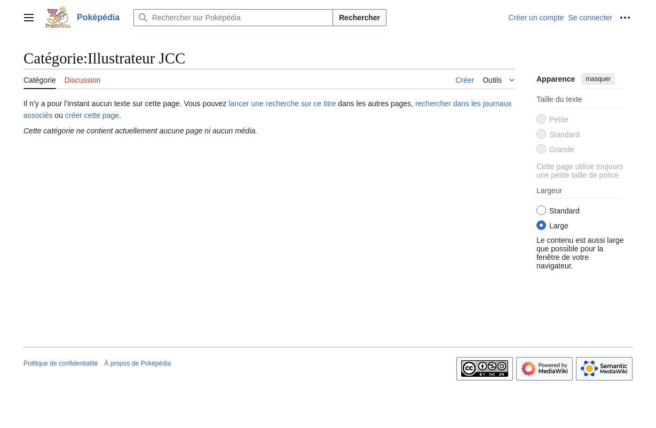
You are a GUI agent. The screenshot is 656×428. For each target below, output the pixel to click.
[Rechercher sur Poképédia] (233, 17)
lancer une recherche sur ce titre (282, 103)
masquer (598, 79)
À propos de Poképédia (137, 363)
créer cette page (92, 115)
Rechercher (359, 17)
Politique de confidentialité (60, 363)
